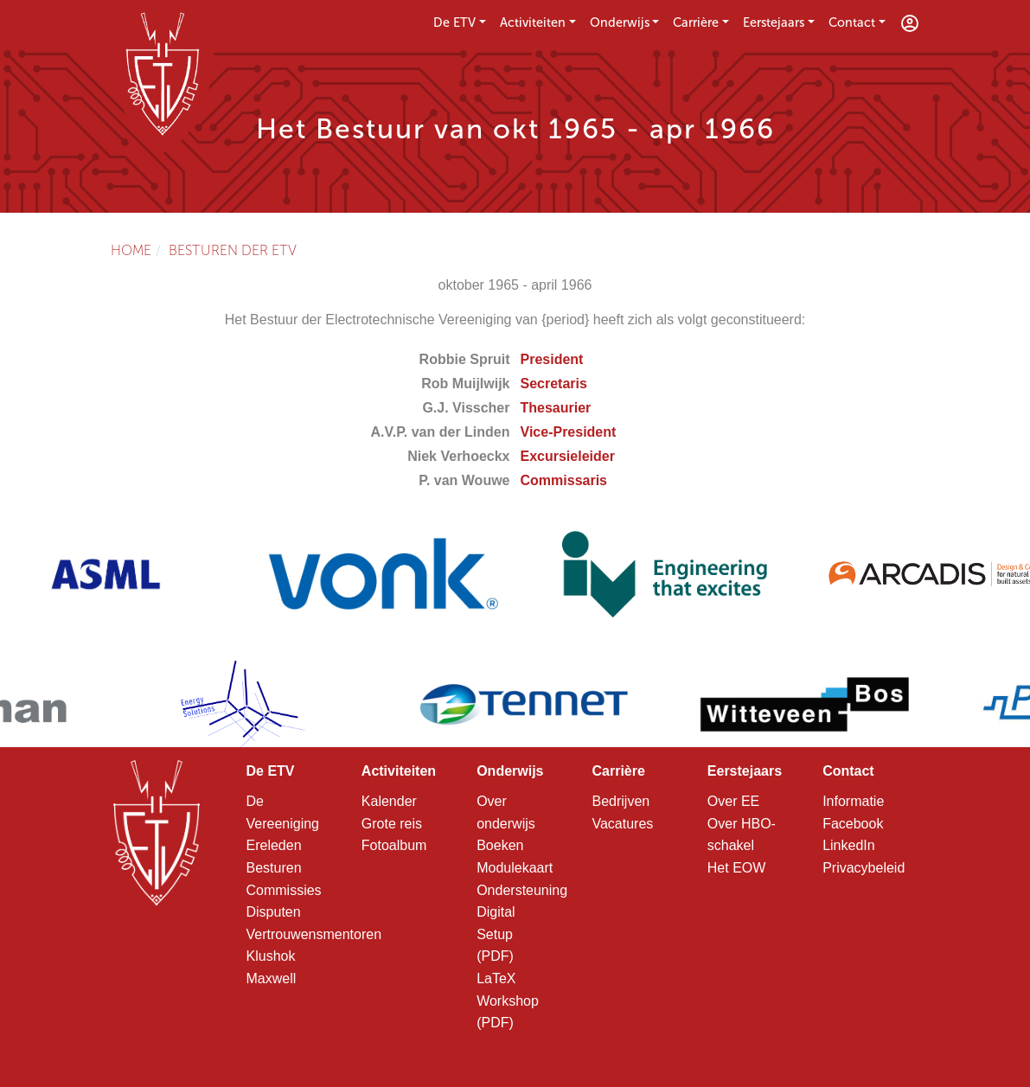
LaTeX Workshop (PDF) (508, 1000)
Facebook (852, 823)
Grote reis (391, 823)
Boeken (500, 845)
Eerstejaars (773, 22)
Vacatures (622, 823)
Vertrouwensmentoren (314, 934)
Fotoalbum (394, 845)
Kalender (389, 801)
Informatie (853, 801)
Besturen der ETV (233, 250)
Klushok (271, 956)
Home (131, 250)
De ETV (454, 22)
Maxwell (271, 978)
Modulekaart (515, 867)
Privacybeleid (863, 867)
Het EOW (736, 867)
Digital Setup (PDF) (496, 934)
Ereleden (274, 845)
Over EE (733, 801)
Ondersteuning (522, 890)
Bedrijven (620, 801)
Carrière (696, 22)
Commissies (284, 890)
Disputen (273, 912)
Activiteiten (533, 22)
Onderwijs (619, 22)
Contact (851, 22)
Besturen (274, 867)
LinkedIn (848, 845)
